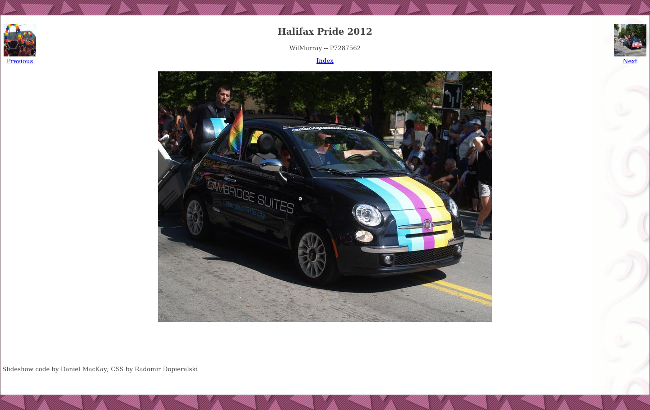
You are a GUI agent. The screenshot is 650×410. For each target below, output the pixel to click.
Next (630, 61)
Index (325, 60)
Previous (20, 61)
